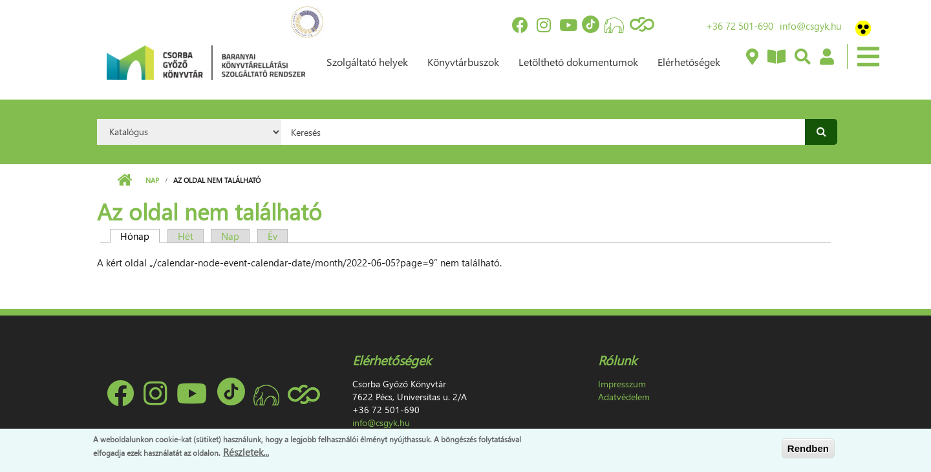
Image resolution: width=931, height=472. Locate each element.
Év (272, 236)
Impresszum (622, 384)
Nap (152, 180)
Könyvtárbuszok (463, 62)
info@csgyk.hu (810, 25)
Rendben (808, 448)
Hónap (140, 236)
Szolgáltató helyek (367, 62)
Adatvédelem (624, 397)
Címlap (124, 180)
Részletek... (246, 451)
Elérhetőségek (689, 62)
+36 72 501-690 (739, 25)
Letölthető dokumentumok (578, 62)
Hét (185, 236)
